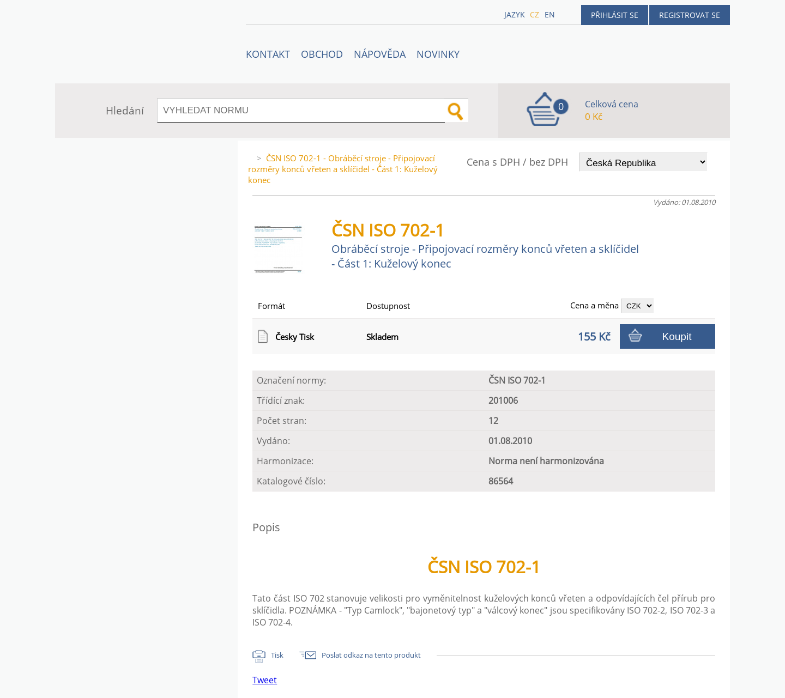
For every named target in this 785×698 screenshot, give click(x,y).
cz (534, 14)
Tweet (264, 680)
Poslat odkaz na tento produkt (371, 655)
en (550, 14)
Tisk (277, 655)
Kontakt (268, 53)
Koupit (677, 336)
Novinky (438, 53)
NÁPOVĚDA (380, 53)
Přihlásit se (614, 15)
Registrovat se (689, 15)
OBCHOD (322, 53)
